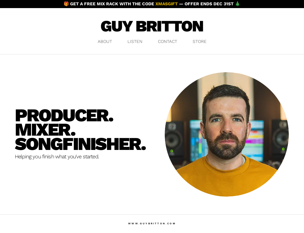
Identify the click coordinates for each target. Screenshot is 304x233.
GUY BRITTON (152, 26)
